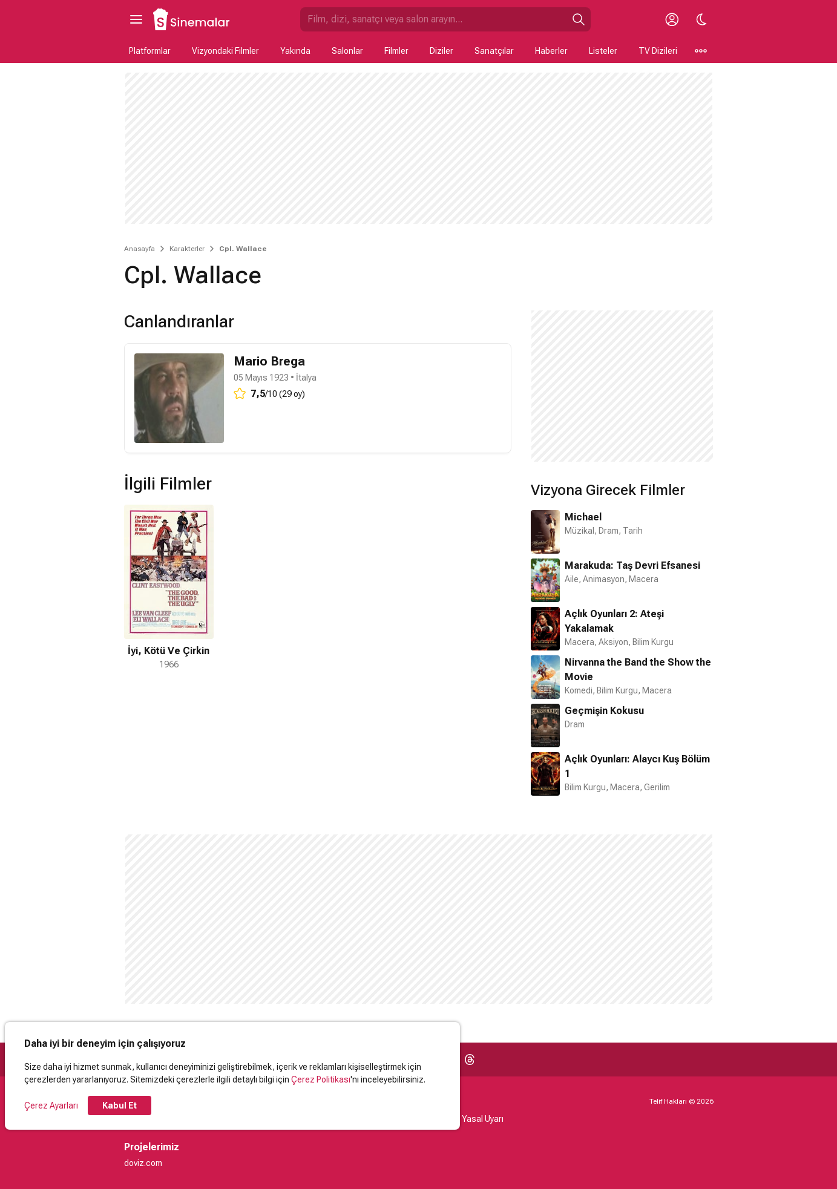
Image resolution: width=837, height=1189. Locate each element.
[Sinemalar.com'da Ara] (433, 19)
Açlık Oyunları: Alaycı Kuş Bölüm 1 (637, 766)
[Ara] (578, 19)
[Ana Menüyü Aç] (136, 19)
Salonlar (347, 51)
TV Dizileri (657, 51)
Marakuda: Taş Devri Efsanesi (632, 565)
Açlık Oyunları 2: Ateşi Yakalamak (614, 621)
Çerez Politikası (320, 1079)
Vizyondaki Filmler (225, 51)
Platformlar (150, 51)
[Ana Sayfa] (192, 19)
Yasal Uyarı (483, 1119)
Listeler (603, 51)
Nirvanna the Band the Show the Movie (638, 670)
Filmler (396, 51)
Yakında (295, 51)
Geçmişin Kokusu (604, 710)
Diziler (441, 51)
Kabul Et (119, 1105)
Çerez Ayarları (51, 1105)
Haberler (551, 51)
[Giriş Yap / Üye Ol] (672, 19)
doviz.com (143, 1163)
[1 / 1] (169, 588)
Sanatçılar (494, 51)
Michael (583, 517)
